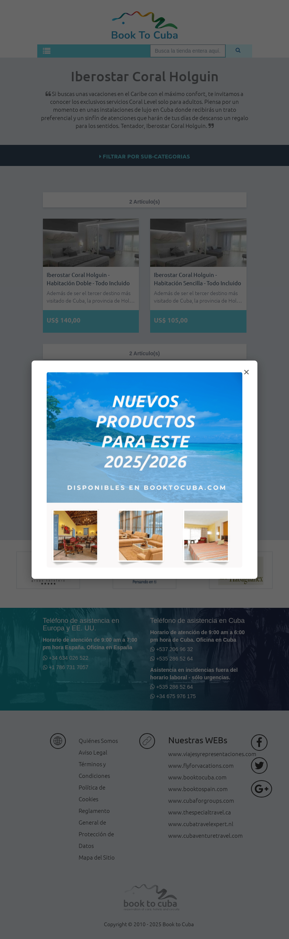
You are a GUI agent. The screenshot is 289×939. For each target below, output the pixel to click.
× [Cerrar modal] (246, 372)
